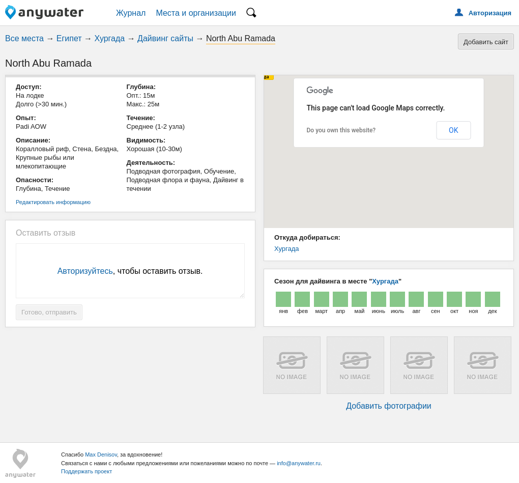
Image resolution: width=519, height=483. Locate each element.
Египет (69, 38)
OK (453, 130)
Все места (24, 38)
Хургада (110, 38)
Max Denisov (101, 454)
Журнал (131, 13)
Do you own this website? (341, 130)
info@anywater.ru (299, 463)
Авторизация (490, 13)
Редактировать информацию (53, 202)
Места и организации (196, 13)
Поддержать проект (86, 471)
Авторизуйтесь (85, 271)
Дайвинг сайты (165, 38)
